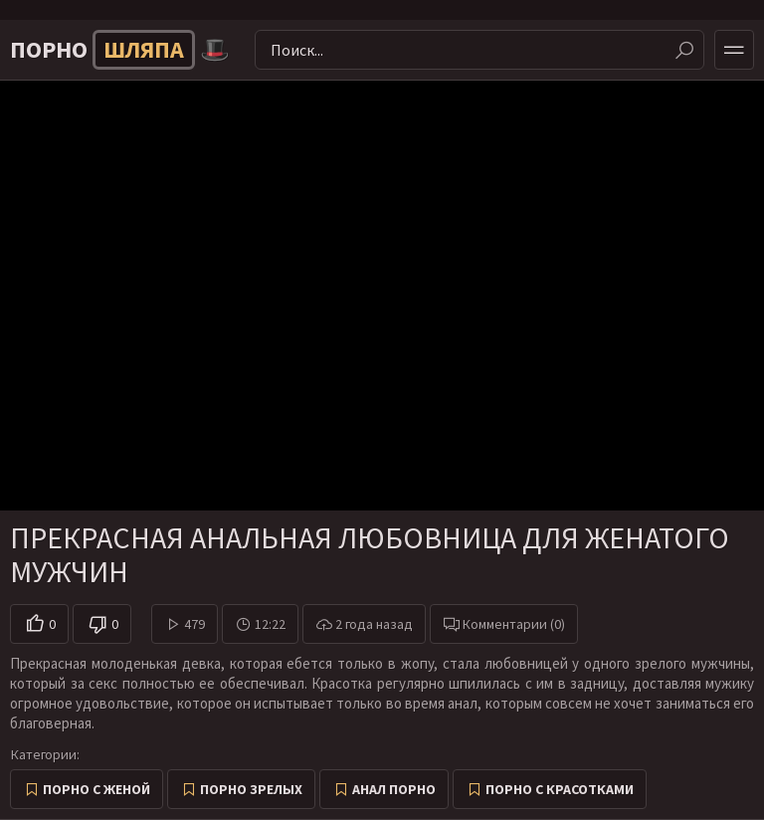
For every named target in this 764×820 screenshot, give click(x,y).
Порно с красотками (559, 789)
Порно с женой (96, 789)
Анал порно (394, 789)
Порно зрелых (251, 789)
